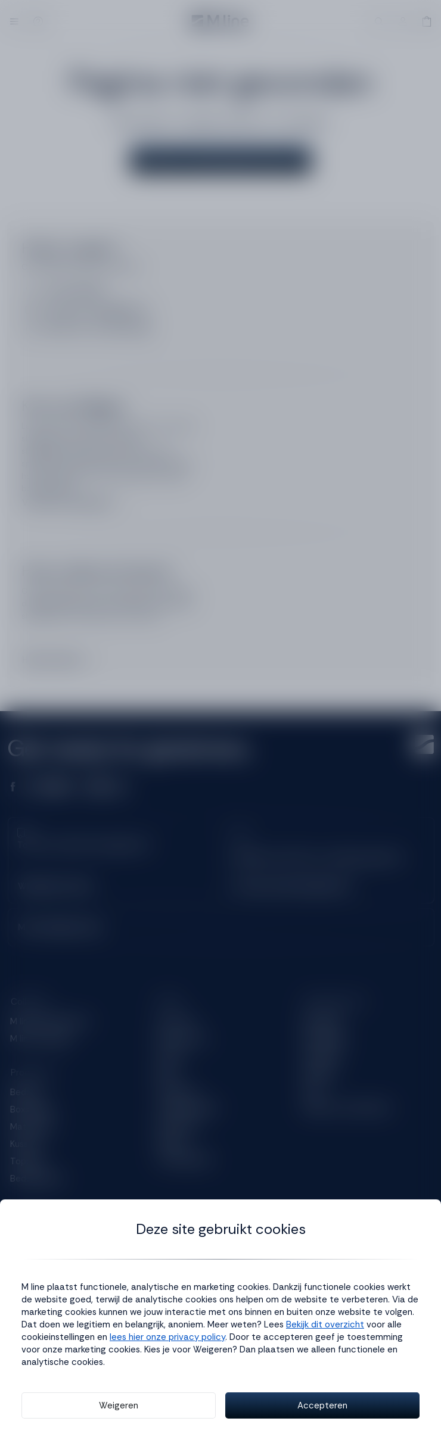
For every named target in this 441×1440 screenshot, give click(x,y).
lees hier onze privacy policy (167, 1337)
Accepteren (322, 1405)
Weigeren (118, 1405)
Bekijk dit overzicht (325, 1324)
